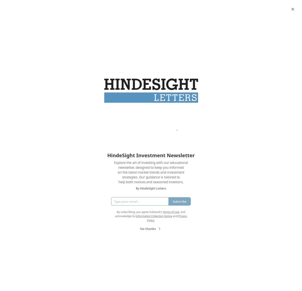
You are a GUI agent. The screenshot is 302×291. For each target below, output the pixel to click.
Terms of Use (171, 212)
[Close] (293, 9)
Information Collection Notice (153, 216)
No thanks (151, 229)
